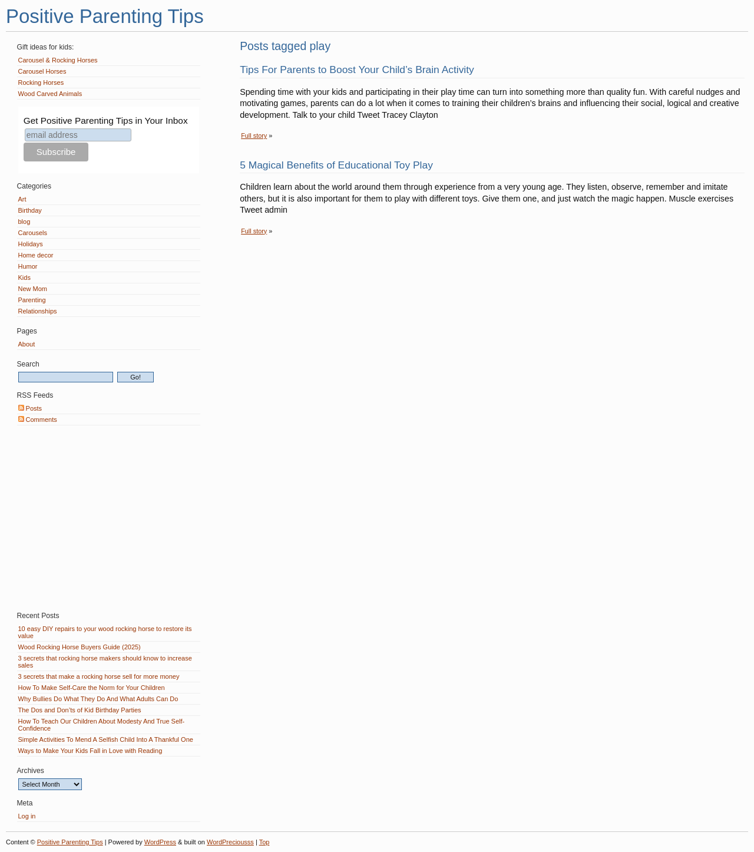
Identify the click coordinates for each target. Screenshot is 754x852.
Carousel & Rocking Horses (58, 60)
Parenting (32, 299)
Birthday (30, 210)
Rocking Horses (41, 82)
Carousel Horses (42, 71)
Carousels (33, 232)
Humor (28, 266)
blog (24, 221)
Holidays (30, 243)
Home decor (36, 255)
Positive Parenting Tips (105, 16)
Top (264, 842)
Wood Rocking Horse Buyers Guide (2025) (79, 646)
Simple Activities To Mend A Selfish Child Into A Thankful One (105, 739)
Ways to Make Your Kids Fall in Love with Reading (90, 750)
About (26, 344)
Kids (24, 277)
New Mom (33, 288)
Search (28, 364)
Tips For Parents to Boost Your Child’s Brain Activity (357, 69)
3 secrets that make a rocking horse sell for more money (99, 676)
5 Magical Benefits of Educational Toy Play (336, 165)
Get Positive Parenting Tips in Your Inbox (106, 120)
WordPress (160, 842)
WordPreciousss (230, 842)
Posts (30, 408)
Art (22, 199)
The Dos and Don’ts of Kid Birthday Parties (79, 710)
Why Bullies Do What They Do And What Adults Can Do (98, 698)
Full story (254, 135)
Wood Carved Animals (50, 93)
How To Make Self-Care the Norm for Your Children (91, 687)
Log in (27, 816)
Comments (37, 419)
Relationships (37, 311)
